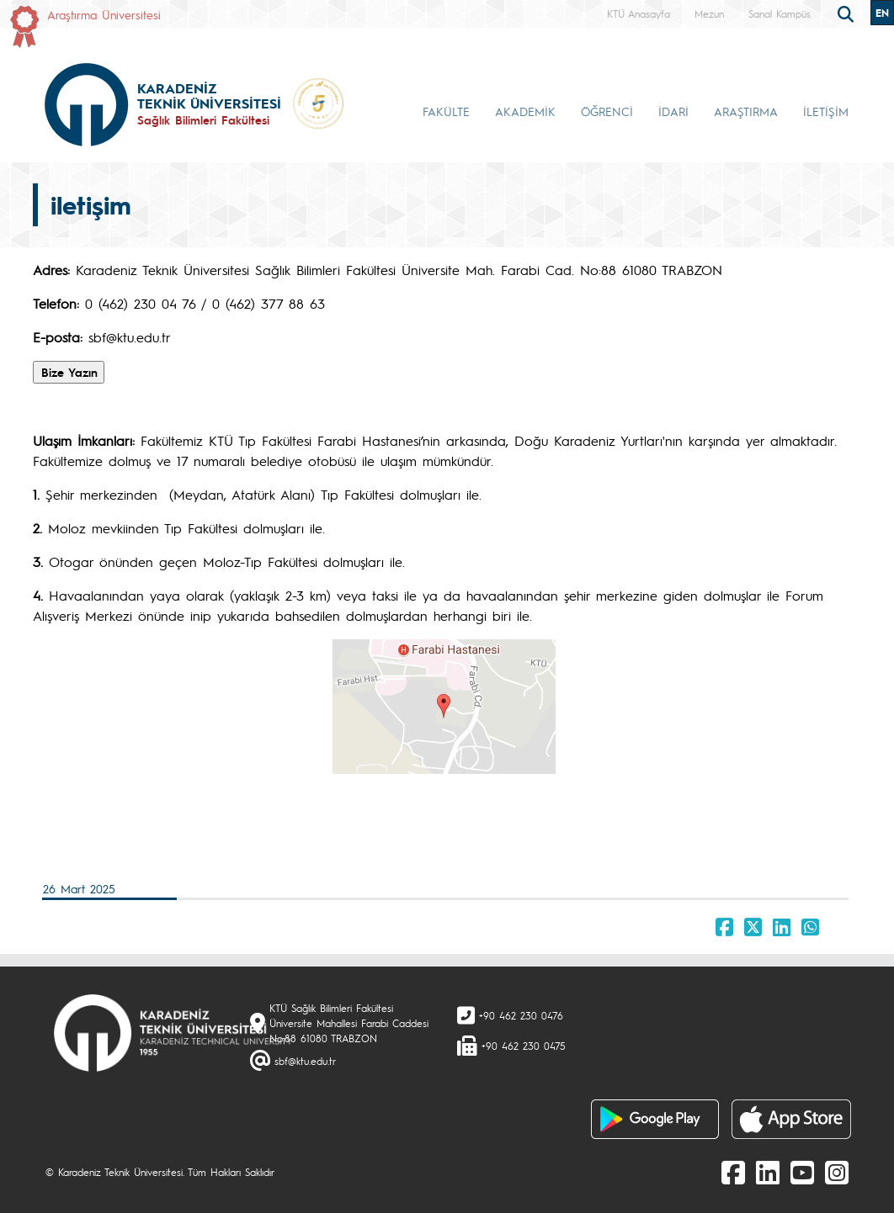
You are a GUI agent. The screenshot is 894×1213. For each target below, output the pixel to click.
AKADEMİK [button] (525, 111)
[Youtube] (802, 1171)
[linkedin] (768, 1171)
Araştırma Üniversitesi (104, 14)
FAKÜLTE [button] (446, 111)
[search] (847, 12)
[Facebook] (733, 1171)
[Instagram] (837, 1171)
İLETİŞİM (826, 111)
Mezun (709, 13)
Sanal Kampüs (779, 13)
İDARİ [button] (673, 111)
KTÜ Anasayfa (638, 13)
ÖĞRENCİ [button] (607, 111)
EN (882, 12)
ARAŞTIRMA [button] (746, 111)
